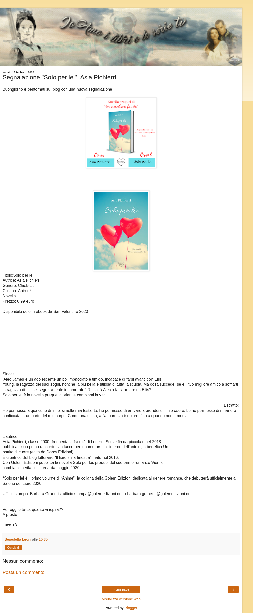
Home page (121, 589)
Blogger (131, 608)
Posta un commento (23, 572)
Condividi (13, 547)
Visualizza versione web (121, 599)
